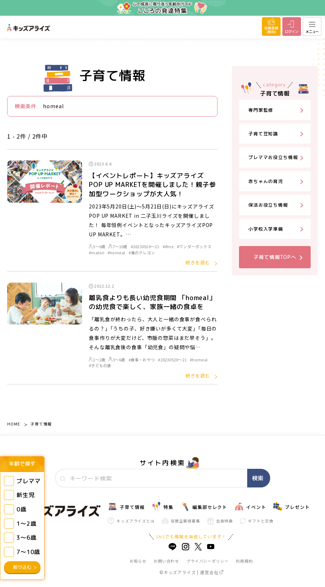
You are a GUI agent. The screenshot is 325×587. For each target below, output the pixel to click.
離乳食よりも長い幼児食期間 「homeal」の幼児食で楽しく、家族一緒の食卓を (152, 302)
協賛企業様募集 (181, 521)
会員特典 (220, 521)
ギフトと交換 (256, 521)
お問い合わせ (166, 561)
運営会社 (211, 572)
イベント (250, 506)
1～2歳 (97, 359)
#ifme (168, 246)
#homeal (116, 252)
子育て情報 (41, 424)
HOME (13, 424)
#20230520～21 (145, 246)
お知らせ (138, 561)
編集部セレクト (204, 506)
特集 (162, 506)
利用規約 (244, 561)
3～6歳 (97, 246)
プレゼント (291, 506)
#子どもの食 (100, 365)
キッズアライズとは (131, 521)
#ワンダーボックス (194, 246)
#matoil (96, 252)
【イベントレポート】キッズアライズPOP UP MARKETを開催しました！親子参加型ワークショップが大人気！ (152, 184)
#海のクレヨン (142, 252)
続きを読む (198, 262)
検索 (257, 478)
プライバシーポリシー (207, 561)
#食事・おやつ (142, 359)
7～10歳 (118, 246)
